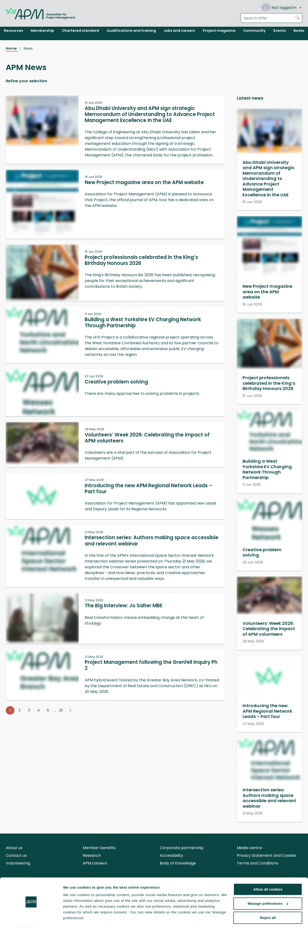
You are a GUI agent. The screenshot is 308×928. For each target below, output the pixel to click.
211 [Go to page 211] (61, 710)
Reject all (268, 905)
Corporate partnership (182, 848)
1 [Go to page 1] (10, 710)
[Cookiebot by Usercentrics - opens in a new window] (31, 918)
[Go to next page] (70, 710)
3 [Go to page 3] (29, 710)
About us (14, 848)
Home (12, 48)
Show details (74, 918)
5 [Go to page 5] (48, 710)
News (28, 48)
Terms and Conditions (257, 863)
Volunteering (18, 863)
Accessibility (171, 855)
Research (92, 855)
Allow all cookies (267, 877)
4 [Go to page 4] (38, 710)
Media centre (249, 848)
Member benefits (99, 848)
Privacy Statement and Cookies (266, 855)
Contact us (16, 855)
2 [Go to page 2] (19, 710)
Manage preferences (268, 891)
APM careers (95, 863)
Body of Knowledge (178, 863)
